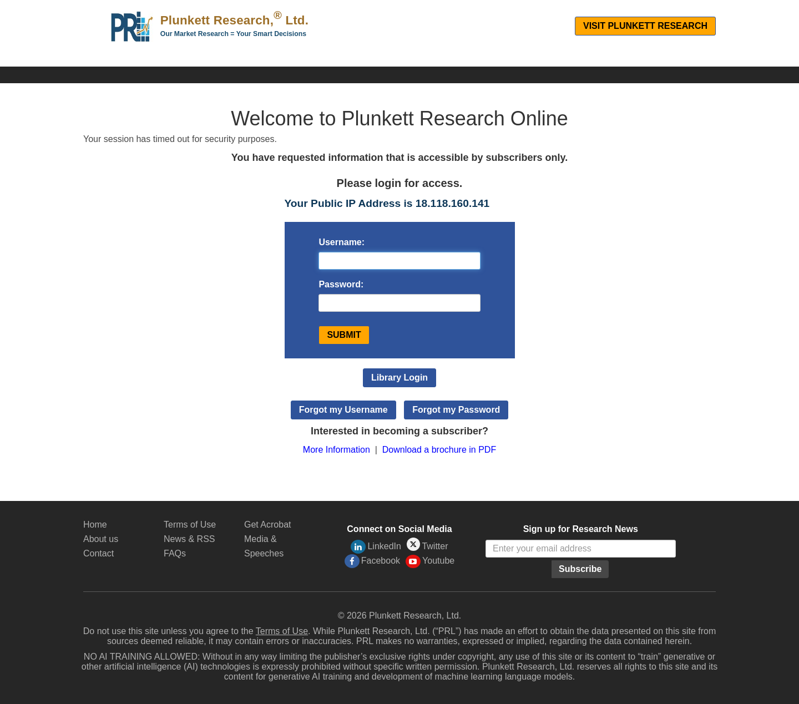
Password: (340, 284)
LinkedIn (376, 547)
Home (95, 524)
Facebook (372, 561)
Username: (341, 242)
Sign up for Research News (580, 529)
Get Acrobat (267, 524)
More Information (336, 449)
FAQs (175, 553)
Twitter (427, 545)
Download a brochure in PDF (439, 449)
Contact (98, 553)
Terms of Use (190, 524)
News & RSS (189, 539)
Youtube (430, 561)
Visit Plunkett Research (645, 26)
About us (100, 539)
